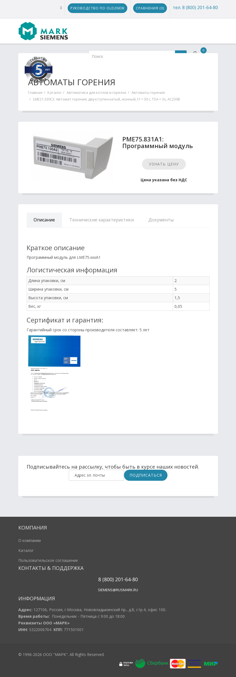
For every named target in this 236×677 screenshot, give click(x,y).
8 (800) (106, 579)
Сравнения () (150, 8)
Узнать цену (164, 164)
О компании (29, 540)
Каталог (54, 92)
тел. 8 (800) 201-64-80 (195, 7)
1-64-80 (129, 579)
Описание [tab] (44, 220)
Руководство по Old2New (97, 8)
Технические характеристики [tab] (101, 220)
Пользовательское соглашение (48, 560)
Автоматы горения (148, 92)
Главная (35, 92)
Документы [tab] (161, 220)
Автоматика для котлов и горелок (96, 92)
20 (117, 579)
